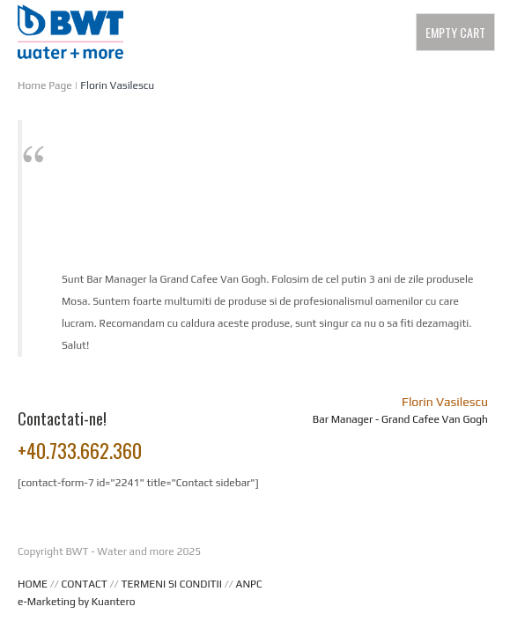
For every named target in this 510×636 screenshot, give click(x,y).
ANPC (249, 584)
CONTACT (84, 584)
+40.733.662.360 (80, 450)
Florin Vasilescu (117, 85)
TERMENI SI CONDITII (171, 584)
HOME (33, 584)
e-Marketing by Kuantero (77, 601)
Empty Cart (455, 32)
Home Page (45, 85)
